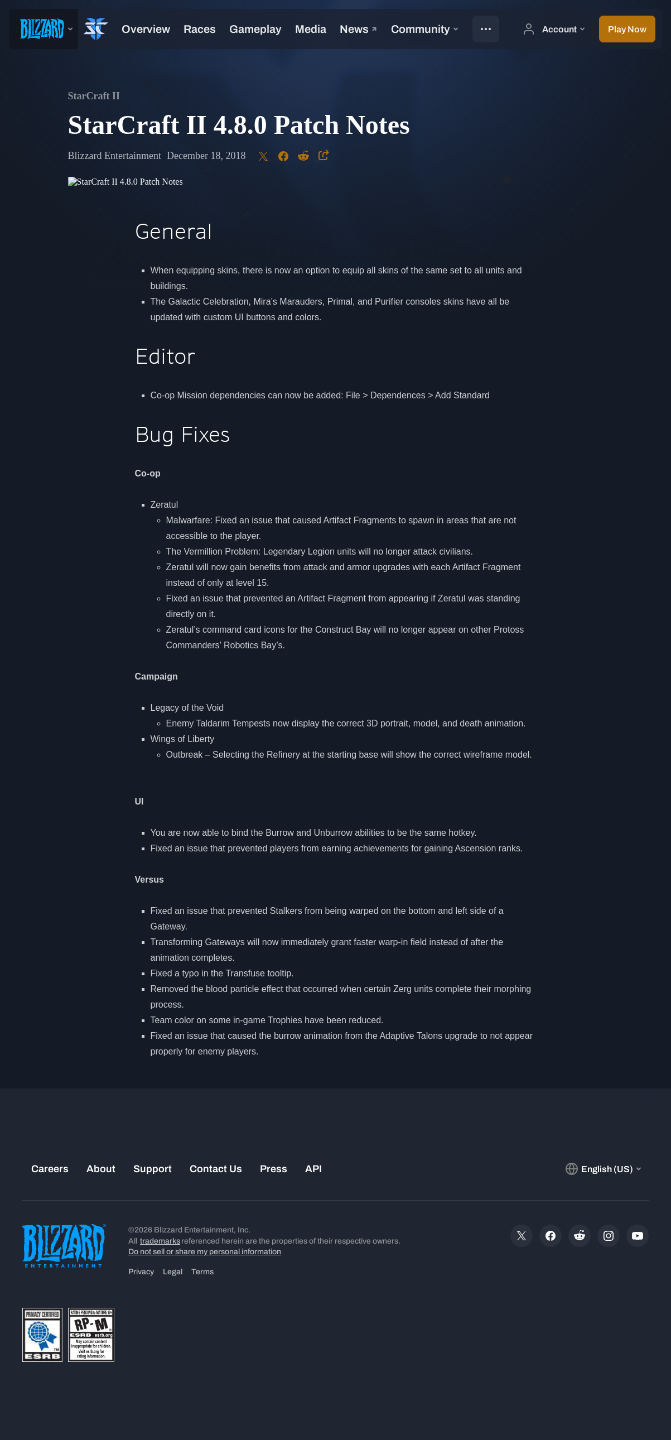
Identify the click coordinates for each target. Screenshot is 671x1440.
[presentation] (43, 29)
